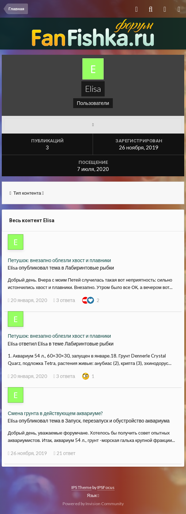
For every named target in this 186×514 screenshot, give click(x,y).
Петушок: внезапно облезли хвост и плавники (59, 260)
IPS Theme (81, 487)
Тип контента (27, 193)
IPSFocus (106, 487)
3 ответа (64, 300)
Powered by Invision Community (93, 503)
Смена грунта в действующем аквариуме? (55, 413)
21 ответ (64, 453)
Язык (93, 495)
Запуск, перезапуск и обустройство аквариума (117, 421)
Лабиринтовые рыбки (89, 268)
